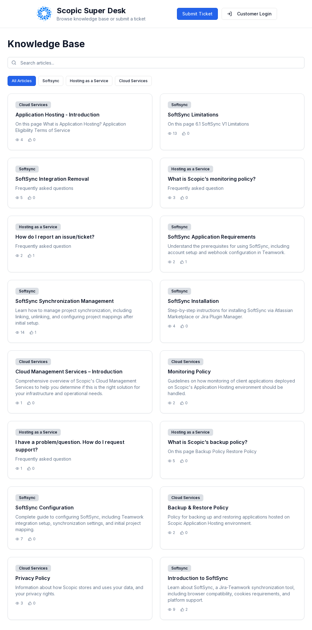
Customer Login (249, 13)
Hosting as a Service (89, 80)
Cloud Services (133, 80)
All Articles (22, 80)
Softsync (51, 80)
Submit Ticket (197, 13)
